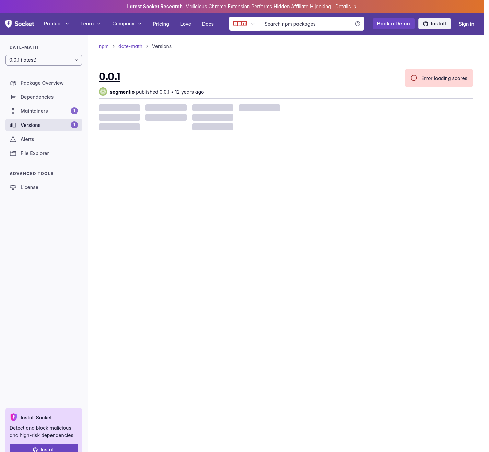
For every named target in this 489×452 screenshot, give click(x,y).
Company (127, 23)
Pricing (161, 24)
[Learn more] (357, 23)
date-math (130, 46)
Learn (91, 23)
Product (57, 23)
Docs (208, 24)
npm (104, 46)
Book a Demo (393, 23)
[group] (117, 91)
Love (185, 24)
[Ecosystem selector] (244, 24)
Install (434, 23)
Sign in (466, 24)
